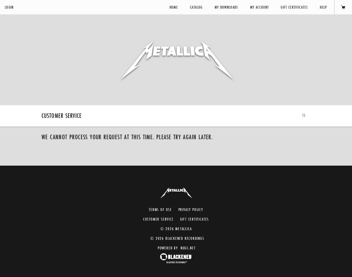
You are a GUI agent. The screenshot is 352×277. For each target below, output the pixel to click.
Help (323, 7)
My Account (259, 7)
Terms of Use (160, 209)
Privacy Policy (190, 209)
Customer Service (158, 219)
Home (174, 7)
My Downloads (226, 7)
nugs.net (188, 248)
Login (9, 7)
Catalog (196, 7)
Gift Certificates (294, 7)
